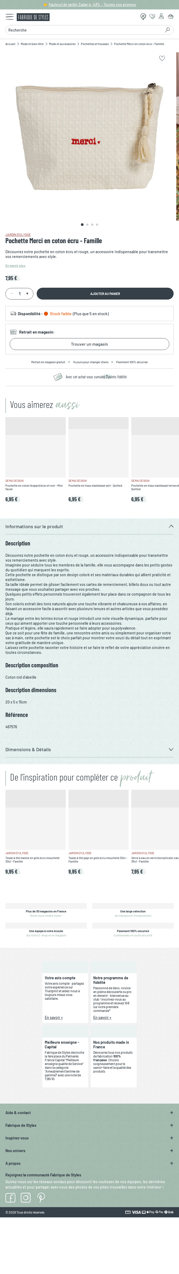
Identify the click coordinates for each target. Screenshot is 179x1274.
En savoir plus (15, 265)
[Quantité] (19, 293)
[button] (89, 526)
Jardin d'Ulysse (18, 234)
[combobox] (83, 30)
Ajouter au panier (105, 294)
